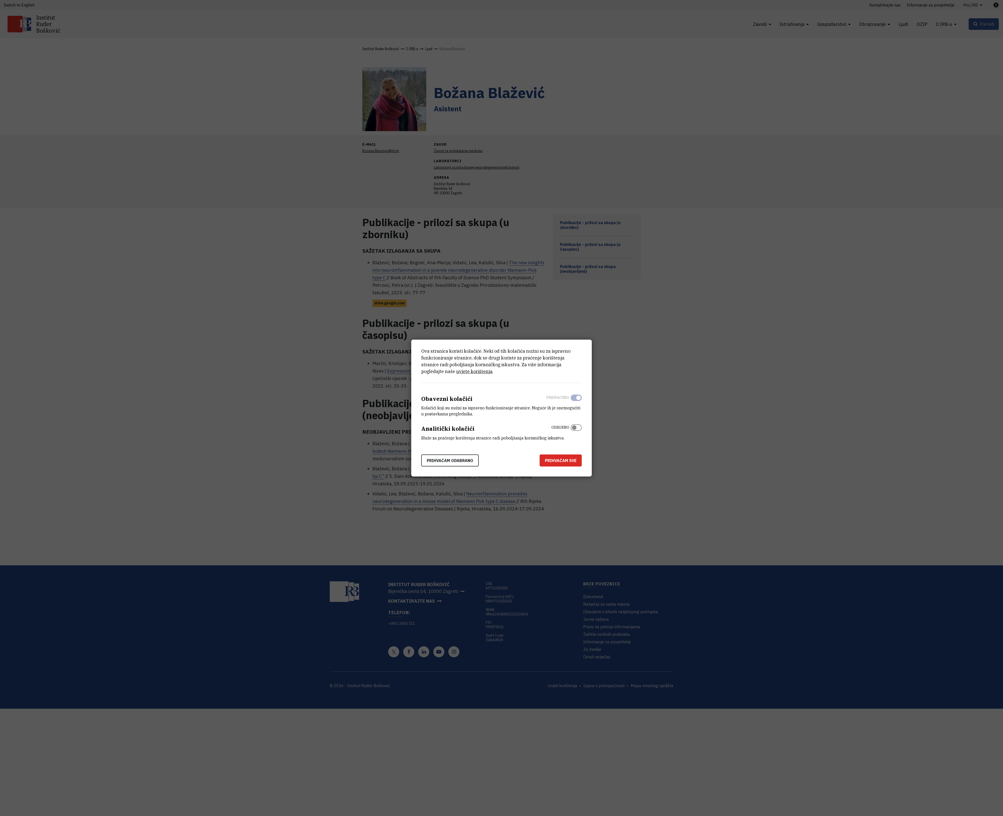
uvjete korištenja (474, 371)
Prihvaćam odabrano (450, 460)
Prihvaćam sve (560, 460)
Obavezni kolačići (446, 398)
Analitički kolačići (447, 428)
